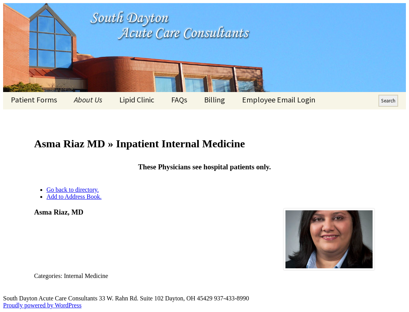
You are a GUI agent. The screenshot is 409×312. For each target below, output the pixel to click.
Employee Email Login (278, 99)
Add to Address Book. (73, 196)
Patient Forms (34, 99)
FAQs (179, 99)
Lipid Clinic (136, 99)
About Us (88, 99)
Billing (214, 99)
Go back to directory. (72, 189)
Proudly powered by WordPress (42, 305)
